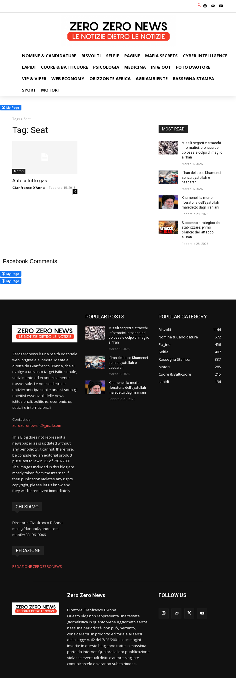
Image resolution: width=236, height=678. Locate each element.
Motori (19, 171)
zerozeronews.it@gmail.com (36, 425)
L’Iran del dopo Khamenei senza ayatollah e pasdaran (201, 178)
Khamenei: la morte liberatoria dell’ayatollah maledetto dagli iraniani (200, 202)
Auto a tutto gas (29, 180)
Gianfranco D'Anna (28, 187)
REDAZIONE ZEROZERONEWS (37, 566)
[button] (200, 6)
